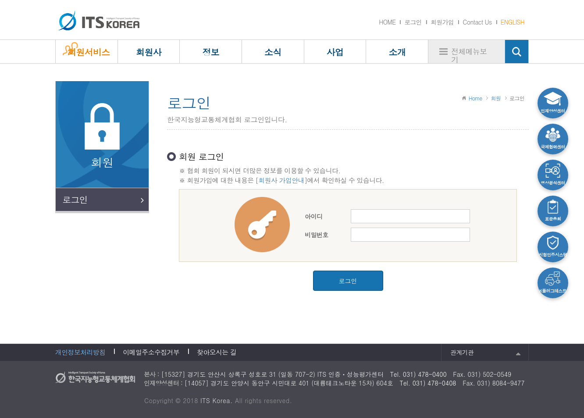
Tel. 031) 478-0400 (418, 374)
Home (475, 98)
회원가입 (442, 22)
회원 (496, 98)
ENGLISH (512, 22)
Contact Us (477, 22)
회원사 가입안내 (281, 180)
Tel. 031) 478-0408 (428, 383)
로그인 (413, 22)
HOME (387, 22)
